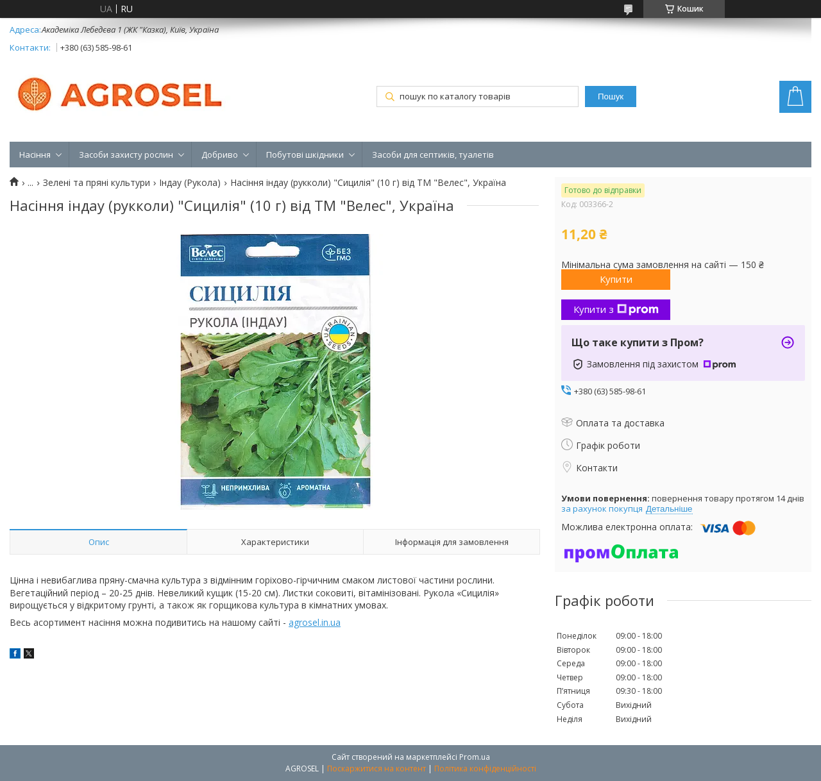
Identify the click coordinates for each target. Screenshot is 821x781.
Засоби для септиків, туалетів (433, 154)
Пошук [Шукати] (610, 96)
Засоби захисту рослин (126, 154)
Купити (616, 279)
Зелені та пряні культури (96, 183)
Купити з (616, 309)
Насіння (35, 154)
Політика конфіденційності (485, 768)
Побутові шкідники (305, 154)
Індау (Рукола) (190, 183)
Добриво (219, 154)
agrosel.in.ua (315, 622)
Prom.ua (474, 757)
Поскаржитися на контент (376, 768)
